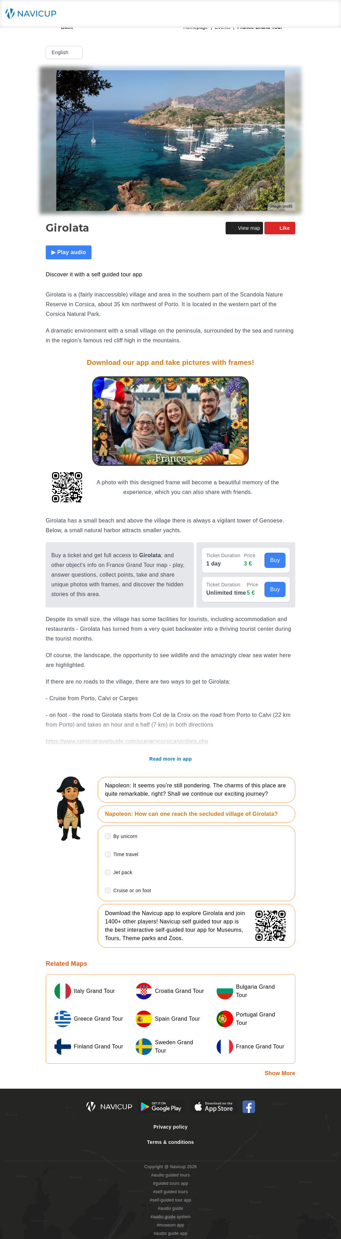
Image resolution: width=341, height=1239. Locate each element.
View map (244, 228)
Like (280, 228)
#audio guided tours (170, 1175)
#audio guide (170, 1208)
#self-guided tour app (170, 1200)
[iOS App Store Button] (213, 1107)
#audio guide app (170, 1233)
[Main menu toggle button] (328, 14)
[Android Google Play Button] (161, 1107)
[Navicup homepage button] (33, 13)
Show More (280, 1073)
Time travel (125, 854)
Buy (275, 560)
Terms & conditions (170, 1142)
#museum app (170, 1225)
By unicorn (125, 836)
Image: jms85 (281, 206)
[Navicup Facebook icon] (249, 1106)
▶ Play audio (68, 252)
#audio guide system (170, 1216)
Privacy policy (171, 1127)
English (65, 52)
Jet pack (122, 872)
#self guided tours (170, 1191)
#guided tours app (170, 1183)
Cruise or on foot (132, 890)
